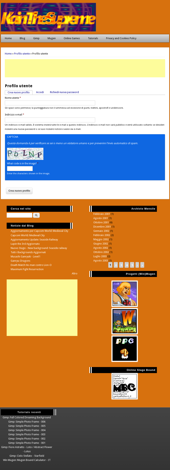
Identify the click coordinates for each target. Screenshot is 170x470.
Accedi (40, 92)
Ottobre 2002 (101, 252)
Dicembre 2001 (102, 226)
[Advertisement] (85, 68)
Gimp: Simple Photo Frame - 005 (26, 425)
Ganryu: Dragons (20, 260)
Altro (74, 273)
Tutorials (93, 38)
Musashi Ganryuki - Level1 (25, 256)
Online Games (72, 38)
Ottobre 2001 (101, 222)
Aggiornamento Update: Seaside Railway (34, 239)
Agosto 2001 (100, 218)
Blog (22, 38)
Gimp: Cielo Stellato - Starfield (26, 455)
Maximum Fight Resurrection (27, 269)
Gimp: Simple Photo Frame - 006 (26, 421)
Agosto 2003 (100, 260)
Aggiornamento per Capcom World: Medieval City (39, 230)
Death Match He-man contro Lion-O (31, 264)
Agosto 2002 (100, 247)
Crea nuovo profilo (20, 92)
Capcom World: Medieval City (28, 235)
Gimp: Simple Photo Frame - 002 (26, 438)
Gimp (36, 38)
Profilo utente (22, 53)
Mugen (52, 38)
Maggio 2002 (101, 239)
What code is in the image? (23, 163)
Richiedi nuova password (64, 92)
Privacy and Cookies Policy (121, 38)
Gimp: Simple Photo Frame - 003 (26, 434)
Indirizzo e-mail (14, 114)
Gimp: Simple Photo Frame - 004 (26, 430)
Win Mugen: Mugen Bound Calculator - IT (27, 460)
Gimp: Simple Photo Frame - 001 (26, 442)
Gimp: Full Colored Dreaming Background (27, 417)
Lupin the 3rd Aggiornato (25, 243)
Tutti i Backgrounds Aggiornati (28, 252)
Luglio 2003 (100, 256)
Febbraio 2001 (101, 213)
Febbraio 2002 (101, 235)
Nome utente (13, 98)
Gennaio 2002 (101, 230)
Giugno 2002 (100, 243)
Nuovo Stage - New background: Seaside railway (39, 248)
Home (8, 38)
